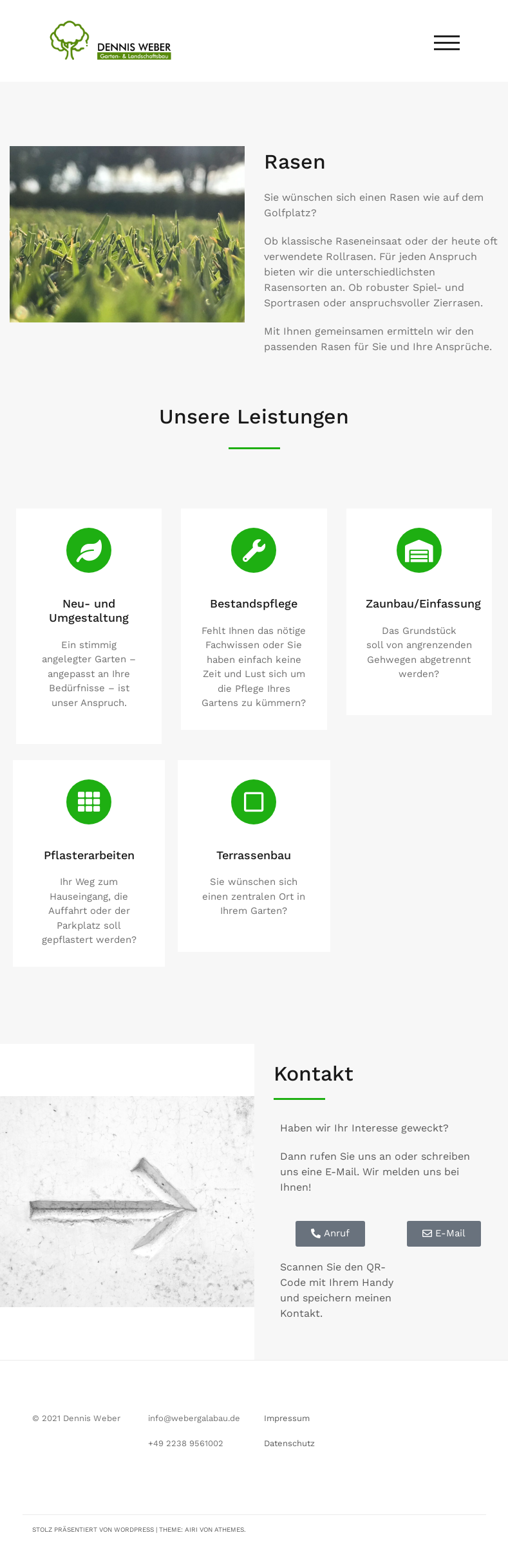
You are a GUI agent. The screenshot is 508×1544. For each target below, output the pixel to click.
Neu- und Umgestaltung (89, 610)
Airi (191, 1529)
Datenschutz (289, 1443)
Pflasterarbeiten (89, 855)
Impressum (287, 1418)
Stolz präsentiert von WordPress (93, 1529)
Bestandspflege (253, 603)
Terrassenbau (253, 855)
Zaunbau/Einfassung (423, 603)
